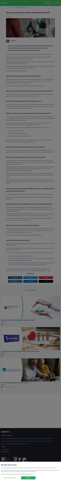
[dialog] (30, 241)
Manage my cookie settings (10, 477)
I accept (28, 477)
